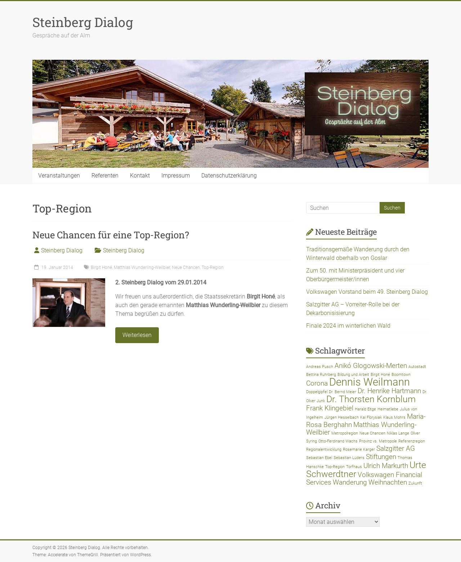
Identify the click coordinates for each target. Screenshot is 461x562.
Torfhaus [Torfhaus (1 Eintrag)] (354, 466)
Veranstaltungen (59, 175)
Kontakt (140, 175)
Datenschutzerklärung (229, 175)
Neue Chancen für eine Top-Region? (110, 235)
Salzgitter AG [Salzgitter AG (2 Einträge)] (395, 448)
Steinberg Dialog (82, 22)
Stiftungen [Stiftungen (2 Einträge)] (381, 457)
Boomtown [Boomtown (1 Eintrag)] (401, 374)
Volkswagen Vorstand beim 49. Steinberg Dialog (367, 291)
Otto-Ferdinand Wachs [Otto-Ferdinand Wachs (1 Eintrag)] (338, 441)
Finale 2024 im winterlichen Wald (348, 325)
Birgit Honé (101, 267)
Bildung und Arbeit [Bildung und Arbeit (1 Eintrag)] (353, 374)
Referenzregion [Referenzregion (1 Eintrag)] (411, 441)
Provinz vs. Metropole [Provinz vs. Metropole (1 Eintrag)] (378, 441)
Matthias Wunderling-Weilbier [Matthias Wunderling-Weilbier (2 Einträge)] (361, 428)
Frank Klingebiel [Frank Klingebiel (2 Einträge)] (329, 408)
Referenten (104, 175)
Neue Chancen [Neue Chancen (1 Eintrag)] (372, 433)
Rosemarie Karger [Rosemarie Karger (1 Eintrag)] (359, 449)
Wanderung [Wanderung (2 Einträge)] (350, 482)
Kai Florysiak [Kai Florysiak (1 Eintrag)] (371, 417)
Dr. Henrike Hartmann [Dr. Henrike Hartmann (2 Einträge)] (389, 391)
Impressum (175, 175)
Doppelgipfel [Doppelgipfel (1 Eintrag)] (316, 392)
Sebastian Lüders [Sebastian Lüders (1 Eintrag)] (349, 457)
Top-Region (213, 267)
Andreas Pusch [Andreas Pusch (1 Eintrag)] (319, 366)
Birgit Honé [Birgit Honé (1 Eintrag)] (380, 374)
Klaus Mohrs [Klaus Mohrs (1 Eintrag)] (394, 417)
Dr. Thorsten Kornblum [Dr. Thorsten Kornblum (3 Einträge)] (371, 399)
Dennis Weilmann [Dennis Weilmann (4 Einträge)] (369, 382)
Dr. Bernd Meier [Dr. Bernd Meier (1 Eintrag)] (342, 392)
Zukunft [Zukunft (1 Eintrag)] (415, 483)
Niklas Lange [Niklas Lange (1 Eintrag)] (398, 433)
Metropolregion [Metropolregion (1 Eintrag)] (344, 433)
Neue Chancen (186, 267)
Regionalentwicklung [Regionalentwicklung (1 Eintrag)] (323, 449)
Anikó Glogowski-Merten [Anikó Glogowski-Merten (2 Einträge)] (371, 365)
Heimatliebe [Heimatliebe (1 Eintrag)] (387, 409)
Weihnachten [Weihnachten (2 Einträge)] (387, 482)
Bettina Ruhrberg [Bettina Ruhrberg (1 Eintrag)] (321, 374)
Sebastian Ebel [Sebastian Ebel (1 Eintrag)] (319, 457)
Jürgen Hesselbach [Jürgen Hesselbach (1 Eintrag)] (342, 417)
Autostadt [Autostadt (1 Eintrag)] (417, 366)
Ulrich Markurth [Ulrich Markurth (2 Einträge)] (385, 466)
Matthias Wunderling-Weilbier (142, 267)
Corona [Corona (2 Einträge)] (317, 383)
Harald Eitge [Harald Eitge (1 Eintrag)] (365, 409)
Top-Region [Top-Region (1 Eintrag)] (335, 466)
